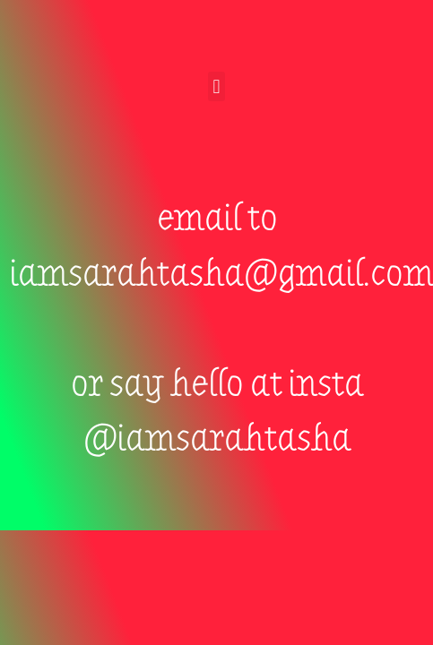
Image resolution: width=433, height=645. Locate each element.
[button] (216, 86)
